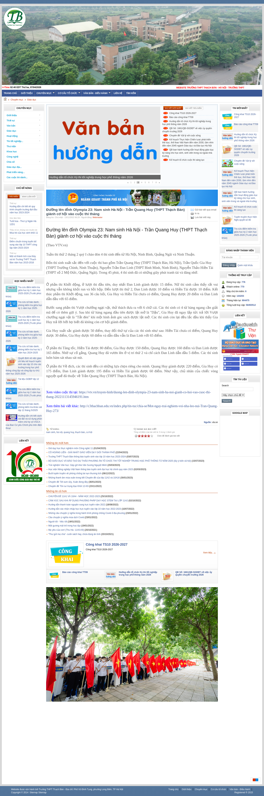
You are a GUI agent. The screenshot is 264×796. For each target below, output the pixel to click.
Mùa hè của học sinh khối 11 (24, 233)
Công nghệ (12, 156)
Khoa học (12, 151)
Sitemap (34, 792)
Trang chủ (173, 789)
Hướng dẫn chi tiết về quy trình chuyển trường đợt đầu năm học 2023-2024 (23, 209)
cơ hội (89, 432)
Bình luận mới (28, 197)
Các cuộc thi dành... (17, 177)
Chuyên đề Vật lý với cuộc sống (185, 135)
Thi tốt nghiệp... (23, 141)
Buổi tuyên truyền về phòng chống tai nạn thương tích (75, 473)
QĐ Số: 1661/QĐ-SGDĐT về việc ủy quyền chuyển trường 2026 (187, 130)
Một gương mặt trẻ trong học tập (64, 525)
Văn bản (23, 125)
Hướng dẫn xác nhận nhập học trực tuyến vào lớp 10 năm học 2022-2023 (84, 509)
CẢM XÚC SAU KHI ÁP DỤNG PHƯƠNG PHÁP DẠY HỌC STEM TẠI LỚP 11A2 (88, 500)
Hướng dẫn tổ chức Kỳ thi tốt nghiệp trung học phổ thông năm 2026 (186, 123)
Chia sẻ (23, 161)
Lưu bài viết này (203, 217)
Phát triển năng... (16, 172)
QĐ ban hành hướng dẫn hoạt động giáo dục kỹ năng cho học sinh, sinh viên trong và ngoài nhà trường (188, 152)
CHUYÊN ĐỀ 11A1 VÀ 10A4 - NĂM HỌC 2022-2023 (74, 496)
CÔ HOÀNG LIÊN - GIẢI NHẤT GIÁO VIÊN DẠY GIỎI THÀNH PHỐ (81, 452)
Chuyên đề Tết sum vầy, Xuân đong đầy (68, 482)
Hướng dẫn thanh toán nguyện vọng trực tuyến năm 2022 (76, 504)
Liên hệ (118, 93)
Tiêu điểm (13, 197)
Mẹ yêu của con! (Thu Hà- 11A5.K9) (66, 530)
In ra (197, 213)
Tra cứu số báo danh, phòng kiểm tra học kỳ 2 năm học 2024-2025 (30, 349)
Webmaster (97, 217)
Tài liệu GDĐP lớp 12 (28, 379)
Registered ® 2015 (243, 792)
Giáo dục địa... (14, 167)
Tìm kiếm (131, 93)
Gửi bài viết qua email (205, 209)
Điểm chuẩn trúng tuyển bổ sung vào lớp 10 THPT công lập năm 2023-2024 (23, 244)
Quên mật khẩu (244, 265)
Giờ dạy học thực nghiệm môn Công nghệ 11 (70, 448)
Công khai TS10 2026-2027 (182, 113)
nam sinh (50, 432)
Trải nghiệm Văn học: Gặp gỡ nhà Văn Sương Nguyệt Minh (77, 465)
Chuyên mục (46, 93)
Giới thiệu (26, 93)
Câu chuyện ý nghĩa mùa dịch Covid (66, 517)
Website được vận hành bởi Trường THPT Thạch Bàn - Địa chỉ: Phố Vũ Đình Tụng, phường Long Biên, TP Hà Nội (67, 789)
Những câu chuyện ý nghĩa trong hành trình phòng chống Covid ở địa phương (86, 513)
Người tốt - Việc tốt (57, 521)
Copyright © (17, 792)
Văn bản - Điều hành (97, 93)
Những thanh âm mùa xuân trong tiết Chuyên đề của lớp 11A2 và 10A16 (84, 477)
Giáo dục (31, 99)
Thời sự (23, 120)
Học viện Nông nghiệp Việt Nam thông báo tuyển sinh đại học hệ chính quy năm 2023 (90, 469)
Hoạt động (23, 136)
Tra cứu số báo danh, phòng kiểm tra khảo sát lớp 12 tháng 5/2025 (30, 407)
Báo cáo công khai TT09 (64, 177)
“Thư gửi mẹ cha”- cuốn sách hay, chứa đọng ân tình (74, 534)
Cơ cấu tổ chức (69, 93)
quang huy (69, 432)
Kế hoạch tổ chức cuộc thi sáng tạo (186, 160)
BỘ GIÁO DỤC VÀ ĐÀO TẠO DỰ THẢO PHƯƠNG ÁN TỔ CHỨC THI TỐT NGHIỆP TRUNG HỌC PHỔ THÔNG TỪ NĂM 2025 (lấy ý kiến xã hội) (119, 461)
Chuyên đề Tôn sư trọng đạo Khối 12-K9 (68, 486)
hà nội (59, 432)
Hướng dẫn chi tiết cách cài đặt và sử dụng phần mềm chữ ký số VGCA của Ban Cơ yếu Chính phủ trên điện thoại (24, 422)
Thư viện (11, 146)
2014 (25, 792)
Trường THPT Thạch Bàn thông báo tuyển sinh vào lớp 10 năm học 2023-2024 (87, 456)
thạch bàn (80, 432)
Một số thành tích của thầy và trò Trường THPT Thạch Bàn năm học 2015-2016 (23, 259)
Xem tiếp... (208, 552)
